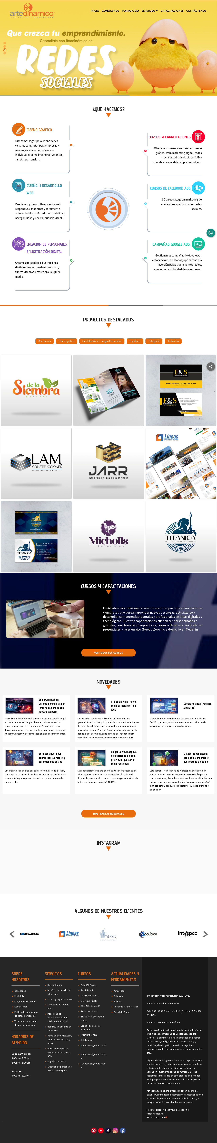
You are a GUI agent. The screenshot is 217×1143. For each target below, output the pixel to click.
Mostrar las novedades (108, 813)
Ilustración (173, 341)
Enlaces (118, 1001)
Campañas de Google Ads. (58, 1006)
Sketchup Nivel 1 (89, 1000)
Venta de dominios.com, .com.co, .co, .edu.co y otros (59, 1039)
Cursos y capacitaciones (59, 999)
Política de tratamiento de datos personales (26, 1014)
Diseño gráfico (66, 341)
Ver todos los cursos (108, 652)
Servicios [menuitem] (148, 10)
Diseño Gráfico (54, 984)
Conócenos (20, 990)
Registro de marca (56, 1061)
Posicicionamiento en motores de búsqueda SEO (58, 1052)
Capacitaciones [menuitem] (172, 10)
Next (205, 935)
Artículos (118, 996)
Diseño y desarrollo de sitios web (58, 992)
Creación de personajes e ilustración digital (59, 1068)
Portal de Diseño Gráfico (126, 1006)
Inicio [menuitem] (95, 10)
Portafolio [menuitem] (130, 10)
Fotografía (154, 341)
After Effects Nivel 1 (90, 1006)
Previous (12, 935)
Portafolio (19, 996)
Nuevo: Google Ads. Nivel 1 (93, 1047)
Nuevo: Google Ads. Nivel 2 (93, 1056)
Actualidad (119, 990)
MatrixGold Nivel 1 (90, 995)
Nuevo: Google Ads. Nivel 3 (93, 1065)
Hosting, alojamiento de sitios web (59, 1028)
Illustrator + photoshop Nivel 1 (92, 1018)
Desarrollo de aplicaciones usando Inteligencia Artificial (57, 1017)
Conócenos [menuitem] (110, 10)
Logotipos (135, 341)
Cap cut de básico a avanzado (91, 1027)
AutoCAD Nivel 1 (89, 984)
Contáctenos (20, 1006)
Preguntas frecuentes (25, 1001)
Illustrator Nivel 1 (89, 1011)
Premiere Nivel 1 (89, 1034)
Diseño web (44, 341)
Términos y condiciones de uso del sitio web (26, 1023)
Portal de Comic (122, 1012)
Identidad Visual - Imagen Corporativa (102, 341)
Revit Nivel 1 (87, 990)
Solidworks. (87, 1040)
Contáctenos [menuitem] (196, 10)
